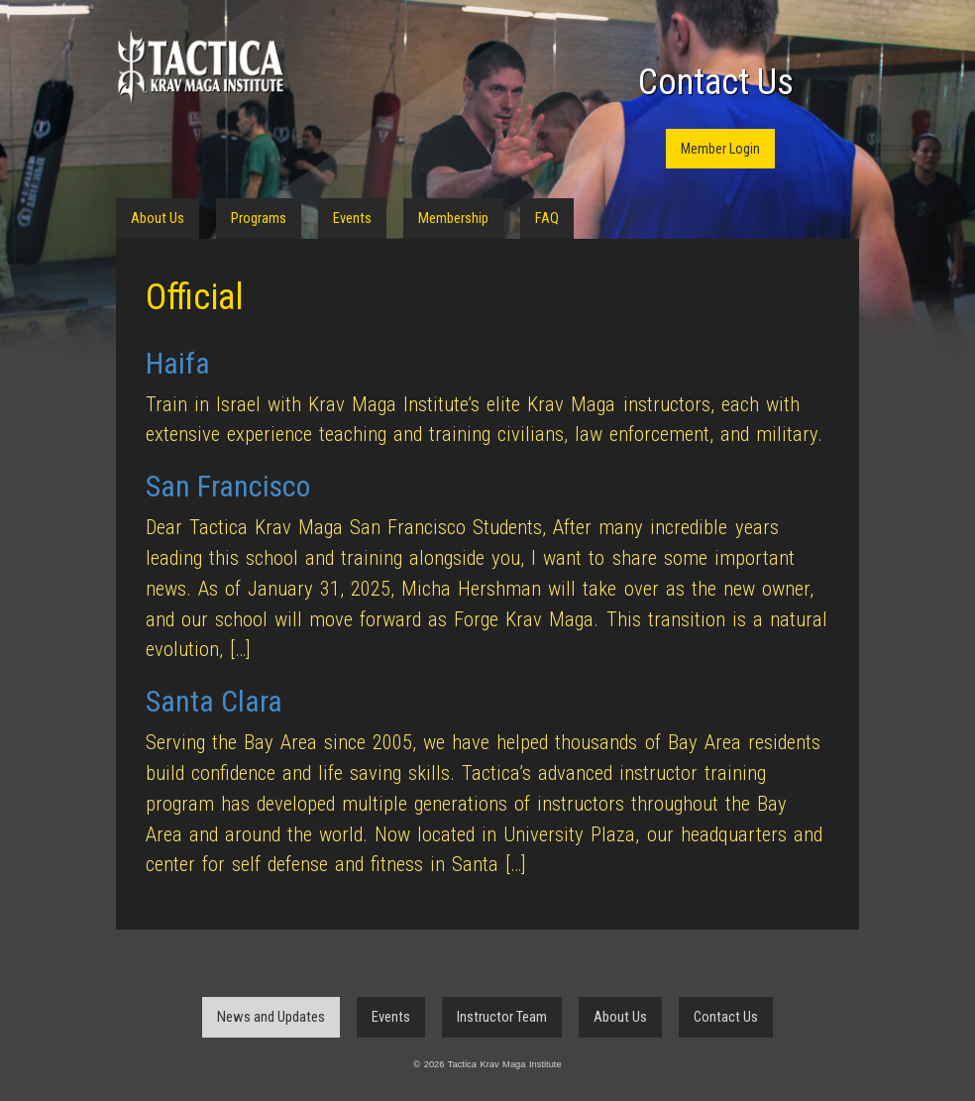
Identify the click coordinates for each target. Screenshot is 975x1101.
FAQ (547, 218)
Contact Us (716, 82)
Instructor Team (502, 1017)
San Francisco (228, 486)
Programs (258, 218)
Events (352, 218)
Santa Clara (214, 701)
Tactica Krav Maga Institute (200, 67)
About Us (157, 218)
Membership (453, 218)
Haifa (178, 363)
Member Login (720, 149)
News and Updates (271, 1017)
